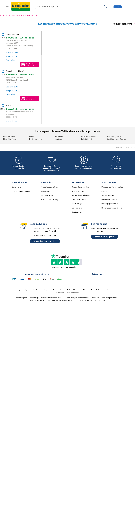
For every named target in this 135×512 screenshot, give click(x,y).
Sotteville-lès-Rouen (88, 136)
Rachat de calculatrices (81, 195)
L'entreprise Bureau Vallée (112, 187)
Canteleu (58, 139)
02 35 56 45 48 (11, 117)
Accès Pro (117, 7)
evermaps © (130, 147)
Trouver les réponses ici (45, 241)
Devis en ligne (77, 203)
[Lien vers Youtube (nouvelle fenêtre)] (108, 279)
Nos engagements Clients (111, 208)
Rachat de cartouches (80, 187)
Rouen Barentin (12, 34)
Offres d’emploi (107, 195)
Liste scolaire (77, 208)
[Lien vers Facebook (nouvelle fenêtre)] (81, 279)
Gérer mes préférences (109, 298)
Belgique (20, 290)
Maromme (59, 136)
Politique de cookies (37, 300)
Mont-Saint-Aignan (10, 139)
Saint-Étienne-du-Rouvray (116, 139)
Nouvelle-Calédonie (98, 290)
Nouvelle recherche (122, 24)
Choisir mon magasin (105, 236)
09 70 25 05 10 (53, 228)
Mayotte (86, 290)
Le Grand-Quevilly (114, 136)
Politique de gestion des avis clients (59, 300)
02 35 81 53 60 (11, 82)
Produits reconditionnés (50, 187)
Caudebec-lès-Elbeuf (14, 71)
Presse (104, 191)
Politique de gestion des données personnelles (82, 298)
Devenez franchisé (109, 199)
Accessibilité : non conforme (95, 300)
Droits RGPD (78, 300)
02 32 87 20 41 (11, 48)
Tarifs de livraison (79, 199)
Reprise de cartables (80, 191)
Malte (69, 290)
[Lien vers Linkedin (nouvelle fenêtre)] (95, 279)
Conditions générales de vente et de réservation (46, 298)
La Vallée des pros (72, 293)
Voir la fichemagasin (32, 64)
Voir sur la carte (12, 52)
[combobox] (71, 6)
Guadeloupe (37, 290)
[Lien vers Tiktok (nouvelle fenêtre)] (115, 279)
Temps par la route (13, 56)
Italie (53, 290)
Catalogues (45, 191)
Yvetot (9, 105)
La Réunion (61, 290)
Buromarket (60, 293)
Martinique (77, 290)
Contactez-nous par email (45, 235)
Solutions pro (77, 212)
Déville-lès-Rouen (35, 139)
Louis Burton (111, 290)
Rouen (31, 136)
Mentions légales (21, 298)
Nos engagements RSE (110, 203)
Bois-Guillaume (9, 136)
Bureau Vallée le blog (49, 199)
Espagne (28, 290)
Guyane (46, 290)
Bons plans (16, 187)
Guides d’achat (47, 195)
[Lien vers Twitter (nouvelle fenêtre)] (88, 279)
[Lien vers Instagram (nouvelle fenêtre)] (101, 279)
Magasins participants (21, 191)
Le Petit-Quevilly (87, 139)
